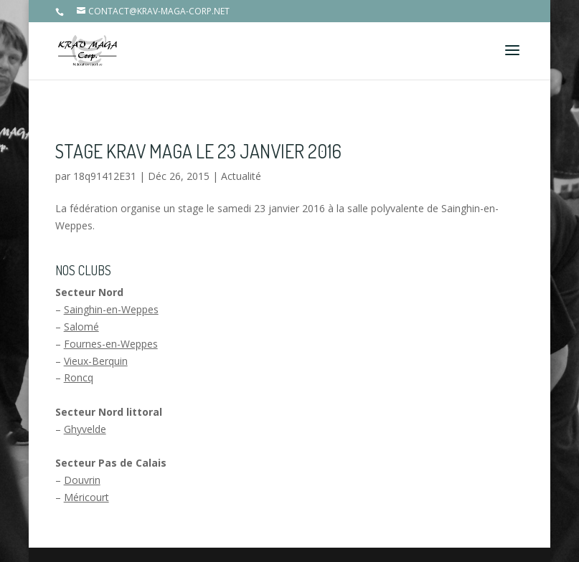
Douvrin (82, 480)
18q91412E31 (104, 176)
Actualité (241, 176)
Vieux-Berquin (96, 361)
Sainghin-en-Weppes (111, 309)
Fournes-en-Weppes (111, 344)
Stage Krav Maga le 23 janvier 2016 (198, 151)
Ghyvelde (85, 429)
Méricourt (86, 497)
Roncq (78, 377)
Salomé (81, 326)
